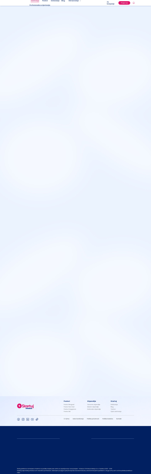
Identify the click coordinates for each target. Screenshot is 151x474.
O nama (66, 418)
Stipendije (91, 400)
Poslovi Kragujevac (70, 408)
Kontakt (119, 418)
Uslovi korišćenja (78, 418)
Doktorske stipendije (94, 408)
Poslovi (67, 400)
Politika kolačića (107, 418)
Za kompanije (110, 3)
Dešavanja (114, 403)
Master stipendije (93, 406)
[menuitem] (42, 5)
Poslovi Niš (67, 410)
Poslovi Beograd (69, 403)
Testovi (113, 408)
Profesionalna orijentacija (40, 5)
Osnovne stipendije (93, 403)
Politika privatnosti (93, 418)
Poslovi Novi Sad (69, 406)
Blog (112, 406)
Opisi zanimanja (116, 410)
